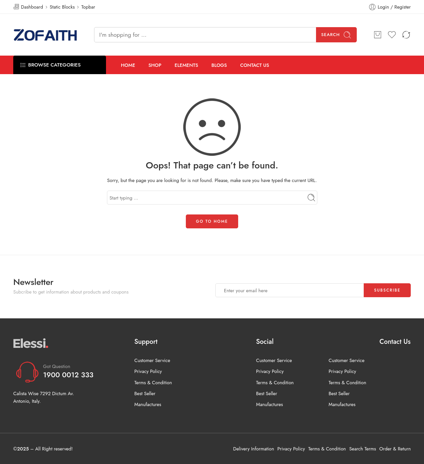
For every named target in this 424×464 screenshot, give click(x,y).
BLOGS (219, 65)
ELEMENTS (186, 65)
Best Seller (144, 393)
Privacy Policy (148, 371)
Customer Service (152, 360)
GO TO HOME (212, 221)
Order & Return (395, 448)
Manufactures (147, 404)
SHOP (154, 65)
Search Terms (362, 448)
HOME (128, 65)
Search (336, 35)
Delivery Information (253, 448)
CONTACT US (254, 65)
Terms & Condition (153, 382)
